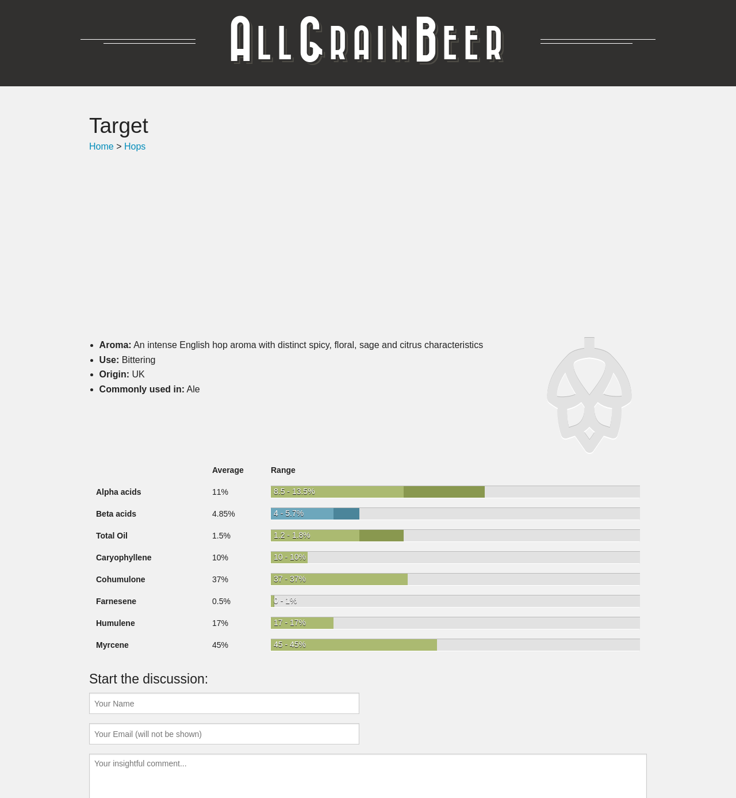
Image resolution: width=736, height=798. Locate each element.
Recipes (270, 754)
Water (389, 754)
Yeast (359, 754)
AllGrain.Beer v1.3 (445, 754)
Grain (305, 754)
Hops (134, 146)
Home (101, 146)
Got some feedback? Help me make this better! (368, 768)
